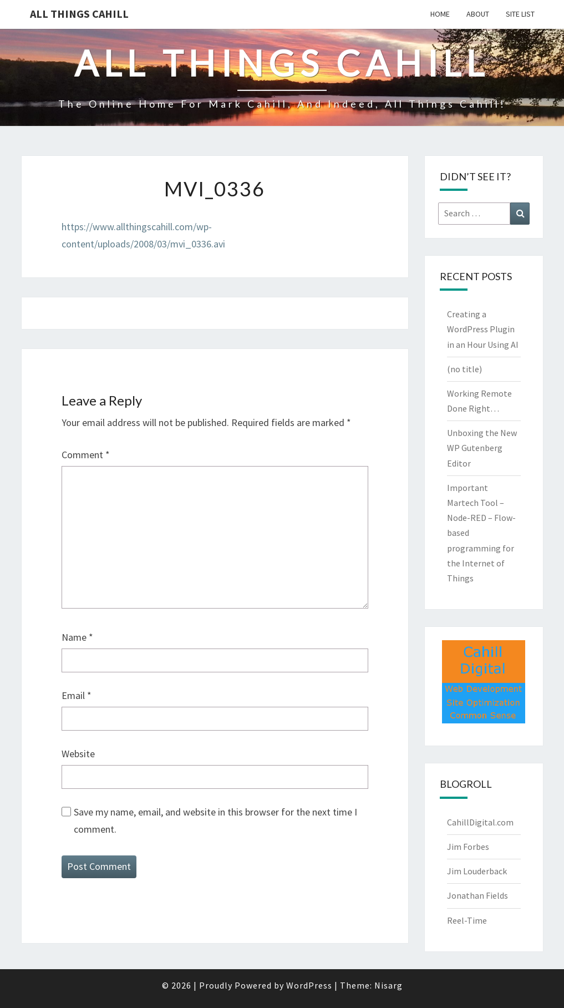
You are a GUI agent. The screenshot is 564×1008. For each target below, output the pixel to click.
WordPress (309, 985)
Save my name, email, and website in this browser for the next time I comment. (215, 820)
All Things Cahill (79, 14)
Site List (520, 14)
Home (440, 14)
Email (77, 695)
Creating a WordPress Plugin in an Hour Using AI (483, 328)
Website (78, 753)
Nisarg (388, 985)
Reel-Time (467, 920)
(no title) (464, 368)
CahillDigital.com (480, 822)
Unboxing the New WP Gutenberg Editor (482, 447)
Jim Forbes (468, 846)
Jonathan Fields (477, 895)
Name (77, 637)
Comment (86, 454)
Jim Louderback (477, 871)
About (477, 14)
